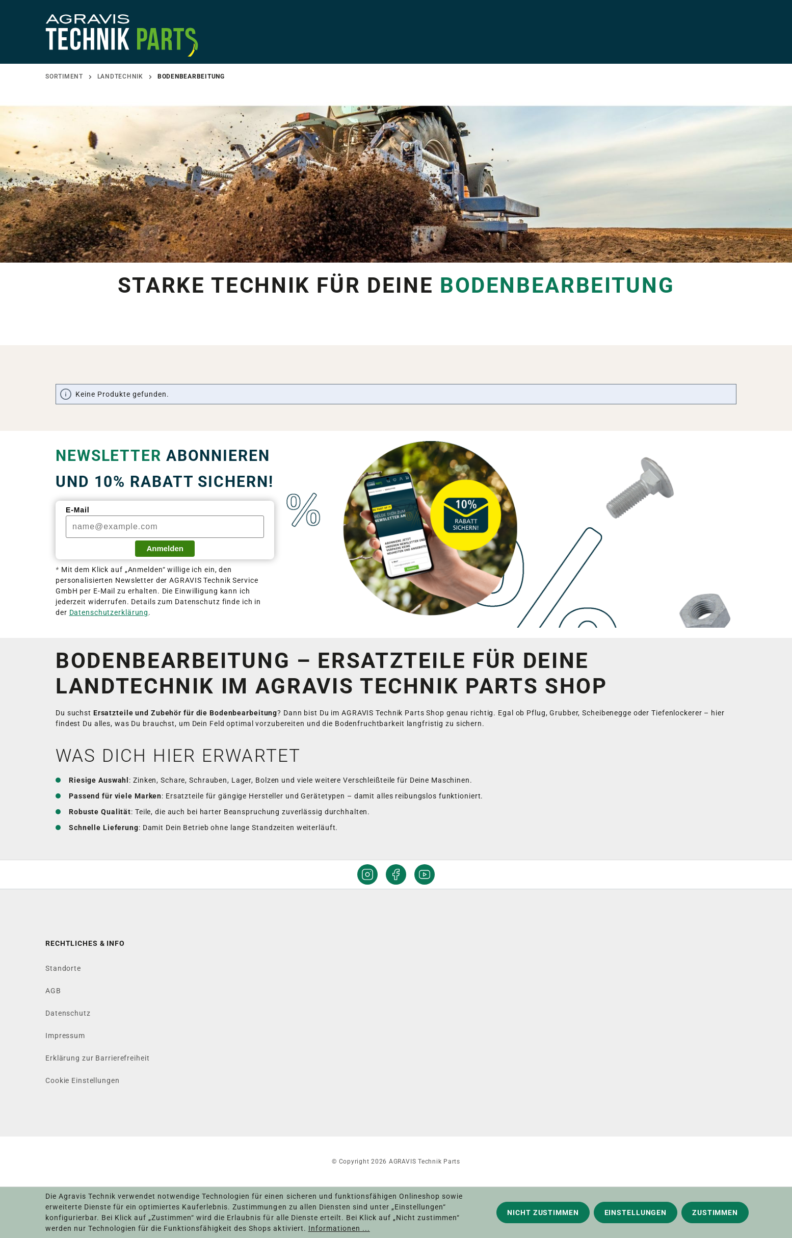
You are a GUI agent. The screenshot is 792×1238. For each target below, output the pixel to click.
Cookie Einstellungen (82, 1080)
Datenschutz (68, 1013)
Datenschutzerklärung (109, 612)
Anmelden (164, 548)
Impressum (65, 1035)
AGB (53, 991)
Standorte (63, 968)
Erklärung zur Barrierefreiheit (97, 1058)
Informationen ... (339, 1228)
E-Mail (78, 510)
